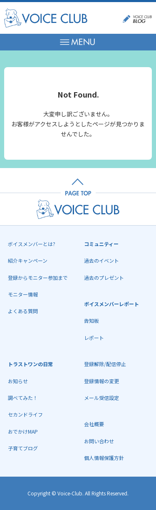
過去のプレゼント (104, 277)
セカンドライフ (25, 414)
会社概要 (94, 423)
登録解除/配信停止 (105, 363)
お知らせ (18, 380)
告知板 (91, 320)
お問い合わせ (99, 441)
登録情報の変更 (101, 380)
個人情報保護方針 (104, 457)
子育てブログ (23, 448)
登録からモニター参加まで (38, 277)
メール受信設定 (101, 397)
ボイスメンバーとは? (31, 243)
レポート (94, 337)
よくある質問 (23, 310)
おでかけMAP (23, 431)
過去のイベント (101, 260)
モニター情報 (23, 294)
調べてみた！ (23, 397)
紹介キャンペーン (27, 260)
